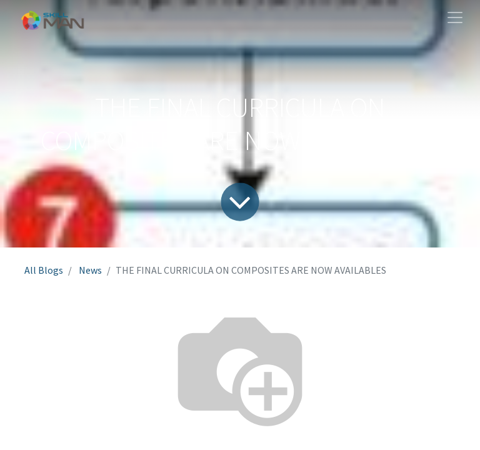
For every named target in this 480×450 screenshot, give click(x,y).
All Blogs (43, 270)
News (90, 270)
